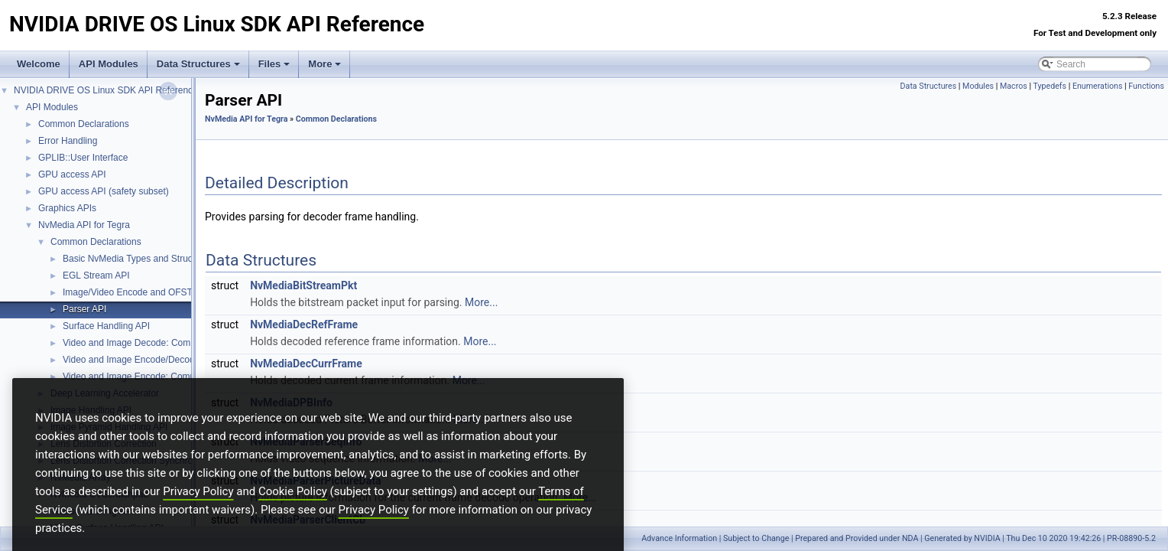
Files (274, 64)
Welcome (38, 64)
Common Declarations (83, 124)
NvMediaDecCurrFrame (306, 363)
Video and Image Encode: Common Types (149, 376)
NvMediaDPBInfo (291, 402)
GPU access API (72, 174)
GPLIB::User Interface (83, 157)
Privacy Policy (198, 517)
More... (481, 302)
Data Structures (198, 64)
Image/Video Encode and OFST (128, 292)
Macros (1013, 86)
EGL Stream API (96, 275)
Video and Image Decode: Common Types (149, 342)
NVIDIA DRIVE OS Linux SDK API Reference (106, 90)
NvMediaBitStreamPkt (303, 285)
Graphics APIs (67, 208)
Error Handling (67, 140)
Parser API (84, 309)
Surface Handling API (106, 326)
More (324, 64)
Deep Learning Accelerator (104, 393)
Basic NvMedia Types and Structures (138, 258)
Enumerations (1097, 86)
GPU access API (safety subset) (103, 191)
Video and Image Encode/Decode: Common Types (166, 359)
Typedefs (1049, 86)
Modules (978, 86)
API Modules (108, 64)
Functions (1146, 86)
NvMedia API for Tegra (84, 225)
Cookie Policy (292, 517)
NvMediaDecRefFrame (304, 324)
